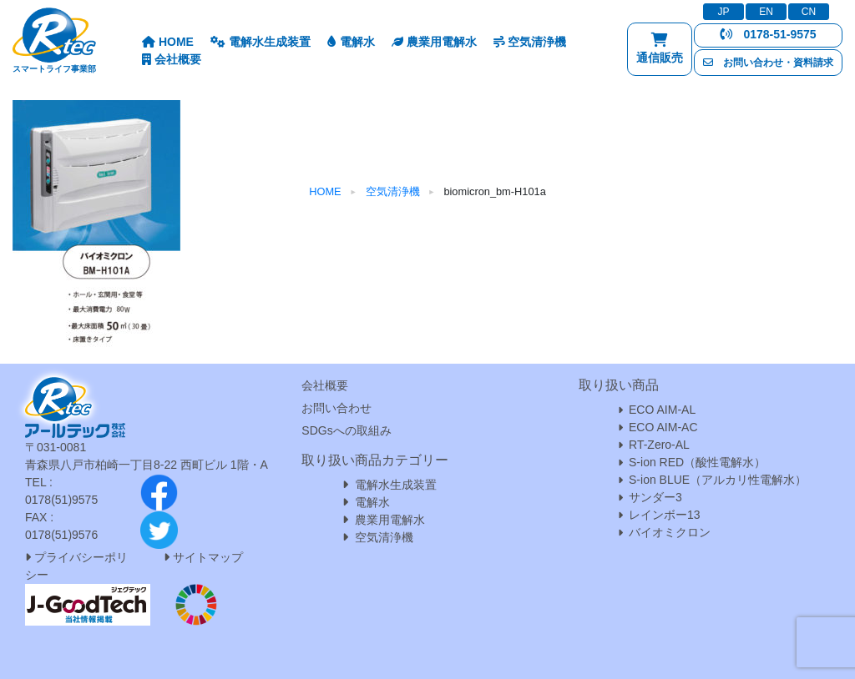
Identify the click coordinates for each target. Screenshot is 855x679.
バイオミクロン (670, 532)
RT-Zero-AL (659, 444)
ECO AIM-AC (663, 427)
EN (766, 12)
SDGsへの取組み (346, 430)
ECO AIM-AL (662, 409)
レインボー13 (665, 514)
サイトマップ (208, 557)
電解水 (351, 41)
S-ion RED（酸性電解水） (697, 462)
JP (723, 12)
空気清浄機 (530, 41)
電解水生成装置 (260, 41)
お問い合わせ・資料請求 (768, 62)
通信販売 (659, 52)
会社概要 (171, 59)
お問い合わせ (336, 408)
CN (809, 12)
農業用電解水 (434, 41)
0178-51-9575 (768, 34)
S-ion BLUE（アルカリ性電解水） (718, 479)
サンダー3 (655, 497)
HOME (168, 41)
